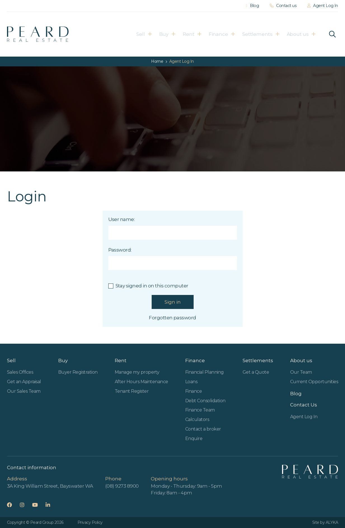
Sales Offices (20, 372)
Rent (179, 34)
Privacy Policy (90, 522)
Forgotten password (172, 317)
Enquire (193, 438)
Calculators (197, 419)
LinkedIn (51, 504)
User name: (121, 219)
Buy (149, 34)
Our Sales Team (24, 391)
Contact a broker (203, 429)
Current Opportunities (314, 381)
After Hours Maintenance (141, 381)
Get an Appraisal (24, 381)
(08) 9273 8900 (122, 486)
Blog (296, 393)
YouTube (38, 504)
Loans (191, 381)
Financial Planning (204, 372)
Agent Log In (304, 416)
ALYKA (332, 522)
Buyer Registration (78, 372)
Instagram (25, 504)
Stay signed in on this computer (152, 286)
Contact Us (303, 405)
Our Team (301, 372)
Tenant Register (132, 391)
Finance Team (200, 410)
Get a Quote (256, 372)
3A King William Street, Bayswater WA (50, 486)
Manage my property (137, 372)
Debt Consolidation (205, 400)
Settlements (257, 34)
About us (302, 34)
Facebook (13, 504)
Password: (120, 250)
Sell (122, 34)
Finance (214, 34)
